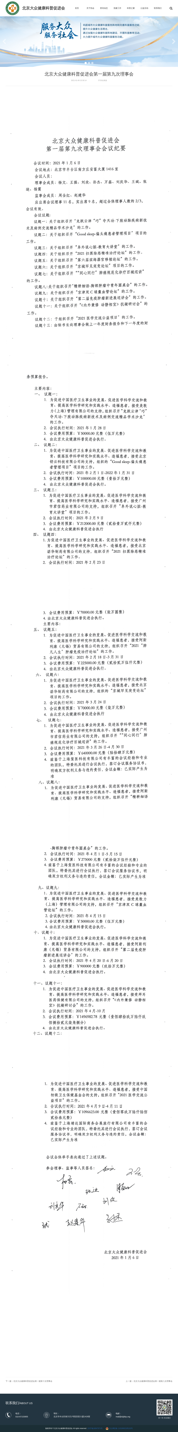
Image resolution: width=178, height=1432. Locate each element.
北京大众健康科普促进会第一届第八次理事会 (153, 1381)
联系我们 (158, 8)
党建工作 (117, 8)
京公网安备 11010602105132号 (121, 1428)
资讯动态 (104, 8)
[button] (86, 63)
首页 (77, 8)
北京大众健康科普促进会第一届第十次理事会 (32, 1381)
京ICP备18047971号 (94, 1428)
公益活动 (144, 8)
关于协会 (90, 8)
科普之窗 (131, 8)
